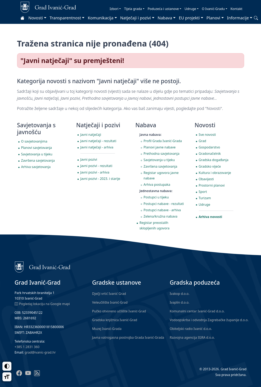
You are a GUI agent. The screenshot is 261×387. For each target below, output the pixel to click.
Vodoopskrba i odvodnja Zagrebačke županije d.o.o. (209, 320)
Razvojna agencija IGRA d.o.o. (192, 337)
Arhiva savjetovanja (36, 167)
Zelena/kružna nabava (161, 216)
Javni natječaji (90, 134)
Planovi (213, 18)
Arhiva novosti (210, 217)
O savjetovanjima (34, 141)
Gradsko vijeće (210, 166)
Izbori (114, 9)
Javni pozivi (88, 159)
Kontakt (236, 9)
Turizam (205, 198)
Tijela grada (133, 9)
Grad (202, 141)
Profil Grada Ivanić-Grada (163, 141)
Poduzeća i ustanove (163, 9)
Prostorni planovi (212, 185)
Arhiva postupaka (157, 184)
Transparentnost (65, 18)
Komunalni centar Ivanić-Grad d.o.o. (197, 311)
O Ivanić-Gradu (213, 9)
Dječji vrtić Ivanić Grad (109, 293)
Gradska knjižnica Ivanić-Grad (114, 320)
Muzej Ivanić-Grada (106, 328)
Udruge (190, 9)
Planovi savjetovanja (36, 147)
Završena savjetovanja (38, 160)
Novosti (35, 18)
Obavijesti (206, 179)
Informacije (238, 18)
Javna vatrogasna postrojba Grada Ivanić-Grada (128, 337)
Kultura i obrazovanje (215, 172)
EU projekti (189, 18)
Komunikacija (100, 18)
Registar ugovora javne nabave (161, 175)
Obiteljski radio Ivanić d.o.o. (191, 328)
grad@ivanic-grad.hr (40, 352)
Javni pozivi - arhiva (94, 172)
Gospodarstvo (209, 147)
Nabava (165, 18)
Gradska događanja (213, 160)
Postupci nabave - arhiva (162, 210)
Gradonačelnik (210, 153)
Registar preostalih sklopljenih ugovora (154, 225)
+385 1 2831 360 (27, 347)
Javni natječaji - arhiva (97, 147)
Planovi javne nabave (160, 147)
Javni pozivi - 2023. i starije (100, 178)
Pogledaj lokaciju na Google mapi (42, 303)
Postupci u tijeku (156, 197)
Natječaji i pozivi (135, 18)
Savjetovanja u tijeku (36, 154)
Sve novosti (207, 134)
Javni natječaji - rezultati (98, 141)
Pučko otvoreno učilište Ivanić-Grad (119, 311)
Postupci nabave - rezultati (164, 203)
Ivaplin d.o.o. (179, 302)
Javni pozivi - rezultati (96, 166)
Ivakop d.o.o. (179, 293)
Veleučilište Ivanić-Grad (110, 302)
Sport (203, 191)
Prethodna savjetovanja (161, 153)
